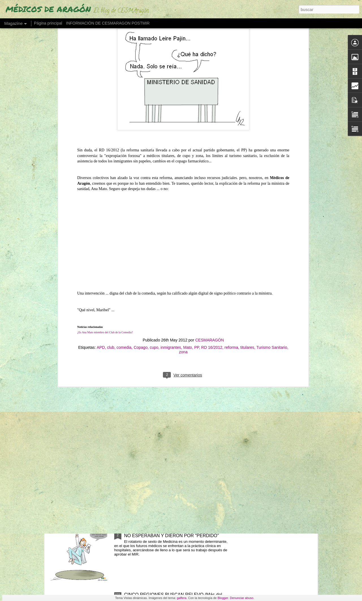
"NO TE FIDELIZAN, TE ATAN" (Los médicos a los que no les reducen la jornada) (174, 341)
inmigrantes (171, 217)
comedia (124, 217)
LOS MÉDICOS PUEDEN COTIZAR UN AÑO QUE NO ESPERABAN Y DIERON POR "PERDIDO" (175, 533)
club (110, 217)
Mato (187, 217)
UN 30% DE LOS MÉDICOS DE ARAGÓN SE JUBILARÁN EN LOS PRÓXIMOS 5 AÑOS (170, 469)
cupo (154, 217)
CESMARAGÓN (209, 210)
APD (101, 217)
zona (183, 222)
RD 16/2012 (211, 217)
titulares (247, 217)
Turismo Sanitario (271, 217)
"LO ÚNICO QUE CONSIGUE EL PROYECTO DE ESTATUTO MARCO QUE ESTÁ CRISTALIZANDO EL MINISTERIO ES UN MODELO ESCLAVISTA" (175, 407)
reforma (231, 217)
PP (196, 217)
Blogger (222, 598)
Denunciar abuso (241, 598)
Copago (141, 217)
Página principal (48, 23)
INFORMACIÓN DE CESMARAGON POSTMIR (108, 23)
